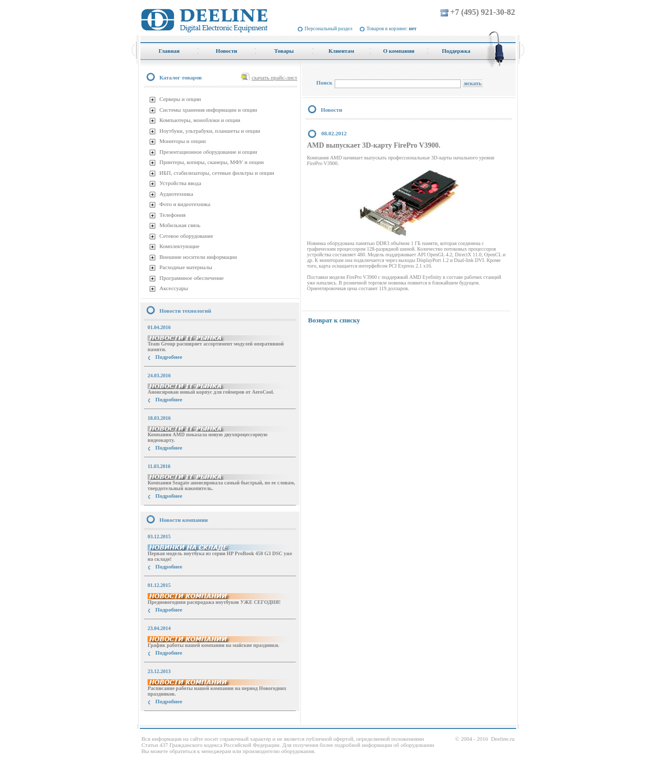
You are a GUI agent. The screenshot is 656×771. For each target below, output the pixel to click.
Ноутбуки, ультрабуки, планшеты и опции (209, 131)
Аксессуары (173, 288)
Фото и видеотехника (184, 204)
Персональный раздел (328, 28)
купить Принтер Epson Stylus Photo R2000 (186, 720)
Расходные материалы (185, 267)
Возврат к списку (334, 320)
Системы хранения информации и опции (208, 110)
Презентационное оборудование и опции (208, 152)
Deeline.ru (503, 739)
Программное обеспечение (191, 278)
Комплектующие (179, 246)
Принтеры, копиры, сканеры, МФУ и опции (211, 162)
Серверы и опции (180, 99)
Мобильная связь (179, 225)
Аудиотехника (176, 194)
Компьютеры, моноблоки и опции (199, 120)
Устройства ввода (180, 183)
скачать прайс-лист (274, 77)
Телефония (172, 215)
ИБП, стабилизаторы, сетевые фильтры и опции (216, 173)
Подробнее (168, 357)
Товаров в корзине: (391, 28)
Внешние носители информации (198, 257)
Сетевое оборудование (186, 236)
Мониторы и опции (182, 141)
